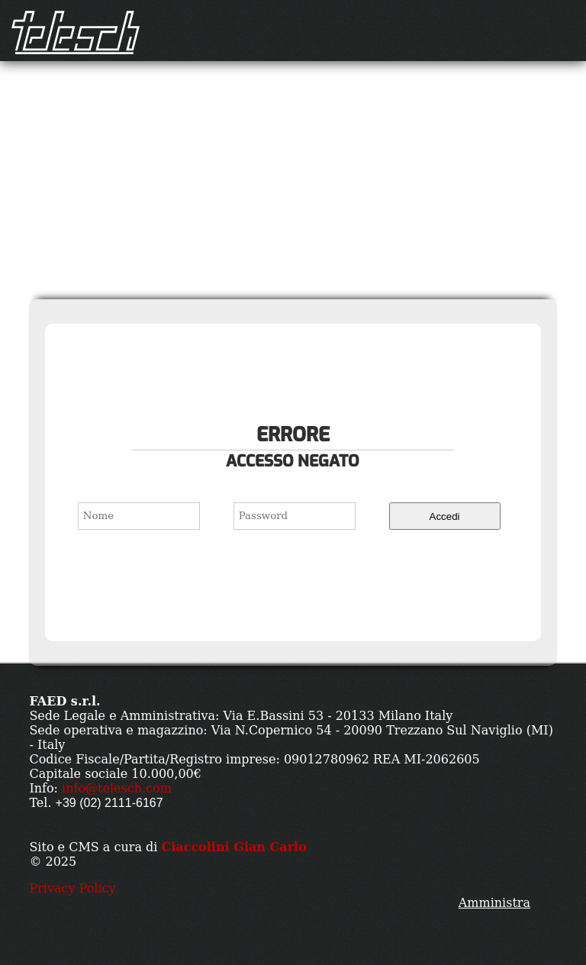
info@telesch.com (117, 788)
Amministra (494, 903)
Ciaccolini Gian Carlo (233, 847)
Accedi (445, 516)
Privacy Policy (72, 888)
